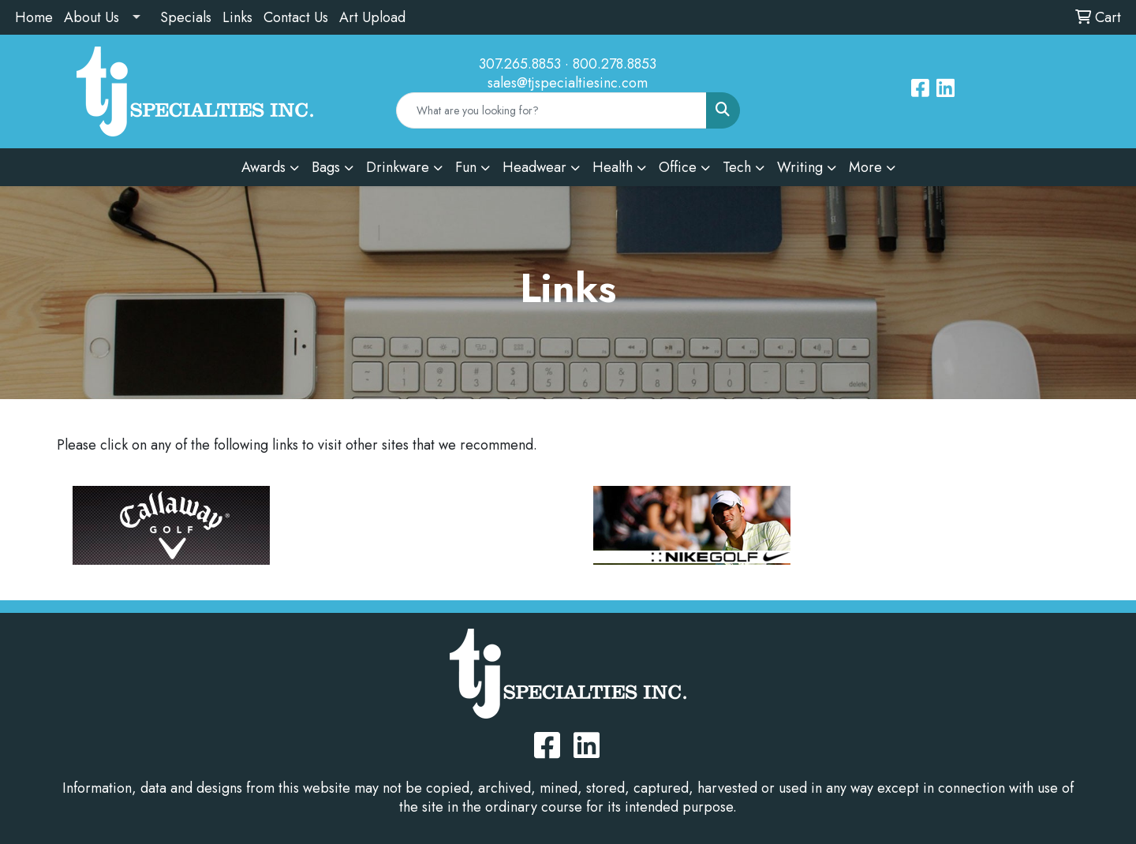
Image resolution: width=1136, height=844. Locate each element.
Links (237, 17)
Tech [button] (737, 167)
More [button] (865, 167)
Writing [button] (800, 167)
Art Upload (372, 17)
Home (34, 17)
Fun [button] (465, 167)
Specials (185, 17)
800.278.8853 (614, 64)
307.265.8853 (520, 64)
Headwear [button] (534, 167)
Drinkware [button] (397, 167)
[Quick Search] (552, 110)
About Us (91, 17)
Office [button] (678, 167)
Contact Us (295, 17)
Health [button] (612, 167)
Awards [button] (263, 167)
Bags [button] (326, 167)
